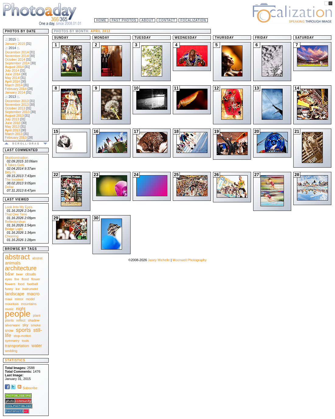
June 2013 (12, 123)
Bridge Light (14, 229)
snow (9, 330)
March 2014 (14, 85)
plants (9, 320)
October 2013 (15, 108)
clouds (30, 274)
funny (9, 289)
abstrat (37, 258)
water (37, 345)
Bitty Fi (10, 172)
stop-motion (22, 336)
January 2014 (15, 92)
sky (26, 325)
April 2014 (12, 81)
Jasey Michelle (159, 260)
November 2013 (17, 104)
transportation (17, 345)
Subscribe (26, 388)
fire (16, 279)
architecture (21, 268)
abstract (17, 257)
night (20, 308)
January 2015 (15, 43)
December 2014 (17, 52)
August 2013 (14, 115)
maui (8, 299)
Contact (167, 20)
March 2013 (14, 134)
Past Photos (124, 20)
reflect (20, 320)
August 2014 (14, 67)
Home (101, 20)
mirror (19, 299)
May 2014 (12, 78)
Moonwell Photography (190, 260)
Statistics (15, 360)
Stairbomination (16, 157)
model (30, 299)
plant (36, 315)
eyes (8, 279)
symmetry (12, 341)
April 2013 (12, 130)
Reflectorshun (15, 221)
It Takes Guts (14, 165)
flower (35, 279)
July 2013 (12, 119)
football (32, 284)
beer (19, 274)
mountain (12, 304)
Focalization (193, 20)
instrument (30, 289)
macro (33, 293)
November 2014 (17, 56)
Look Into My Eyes (19, 207)
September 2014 (17, 63)
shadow (33, 320)
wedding (11, 351)
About (147, 20)
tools (25, 341)
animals (13, 262)
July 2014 (12, 70)
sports (23, 330)
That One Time (16, 214)
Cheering (12, 236)
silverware (12, 325)
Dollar (9, 187)
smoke (35, 325)
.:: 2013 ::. (12, 96)
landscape (14, 293)
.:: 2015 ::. (12, 39)
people (17, 313)
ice (18, 289)
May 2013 (12, 126)
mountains (29, 304)
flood (25, 279)
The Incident (14, 179)
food (21, 284)
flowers (10, 284)
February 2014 (16, 89)
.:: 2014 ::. (12, 48)
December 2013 (17, 101)
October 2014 (15, 59)
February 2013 (16, 137)
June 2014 (12, 74)
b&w (9, 273)
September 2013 (17, 112)
